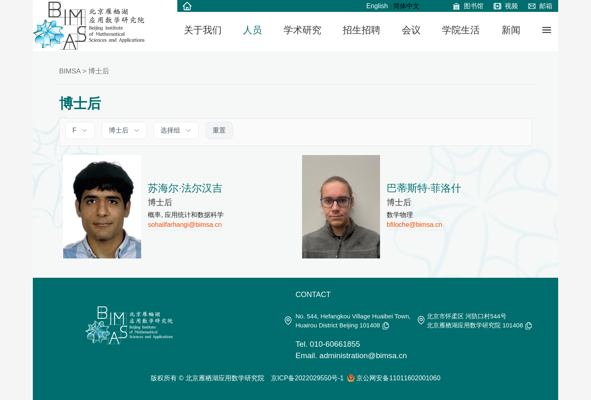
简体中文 (406, 5)
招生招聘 (361, 30)
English (376, 5)
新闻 (511, 30)
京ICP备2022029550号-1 (307, 378)
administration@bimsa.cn (363, 355)
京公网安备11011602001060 (398, 378)
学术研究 (302, 30)
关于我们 (203, 30)
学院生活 (461, 30)
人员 (252, 30)
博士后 (98, 71)
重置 (219, 130)
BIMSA (69, 71)
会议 (411, 30)
